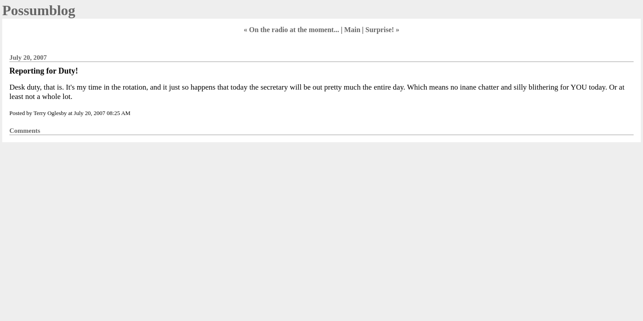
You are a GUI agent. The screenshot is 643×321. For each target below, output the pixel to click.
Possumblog (38, 10)
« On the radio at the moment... (291, 29)
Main (352, 29)
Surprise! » (382, 29)
